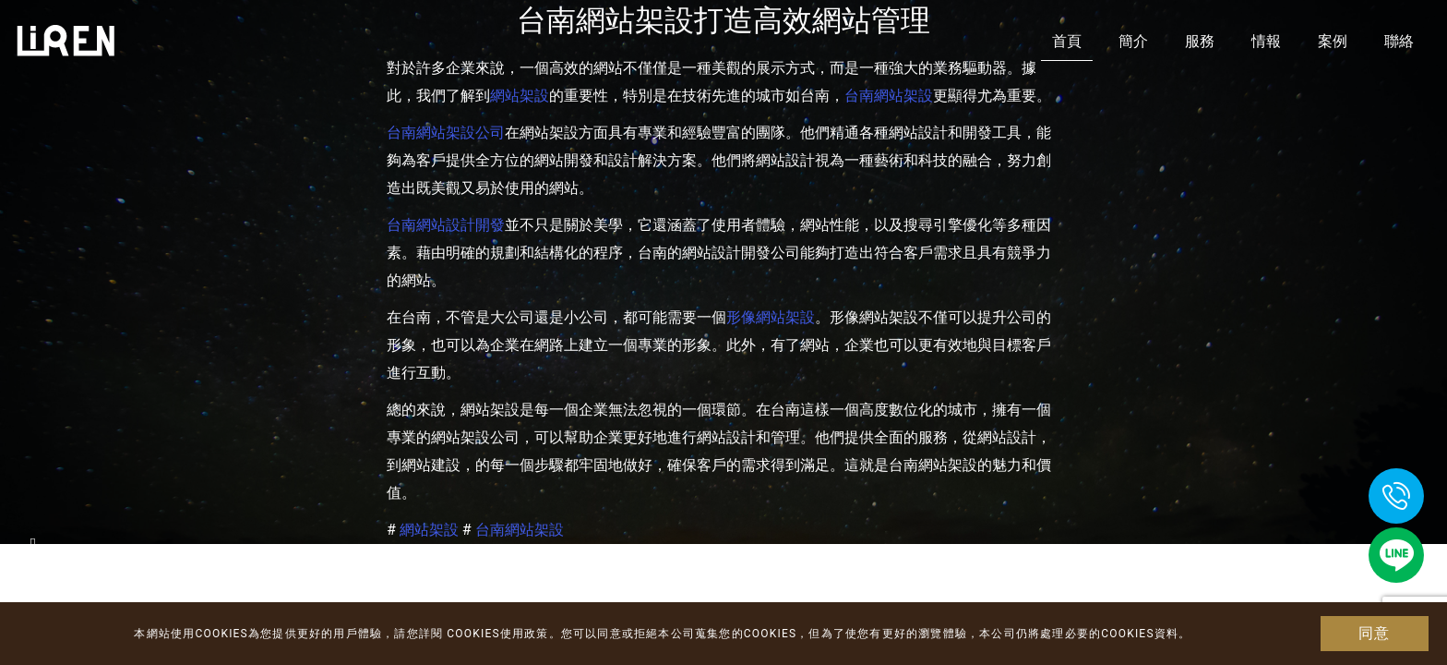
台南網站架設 (888, 95)
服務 (1199, 41)
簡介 (1133, 41)
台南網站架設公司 (446, 132)
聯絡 (1399, 41)
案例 (1332, 41)
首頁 (1067, 41)
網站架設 (519, 95)
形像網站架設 (770, 317)
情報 (1266, 41)
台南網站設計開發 (446, 225)
